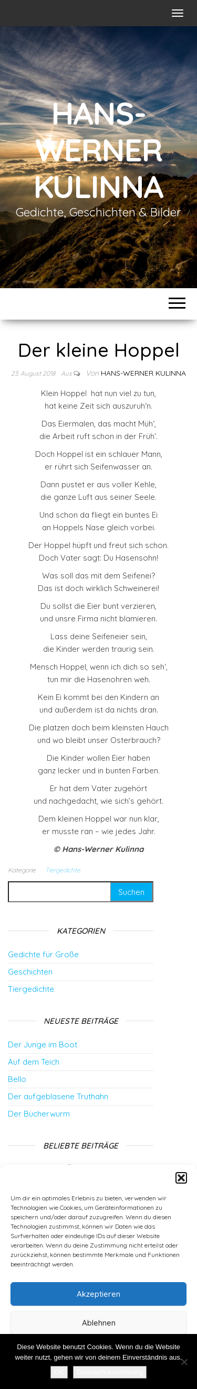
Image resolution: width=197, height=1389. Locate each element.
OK (59, 1372)
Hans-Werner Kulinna (99, 149)
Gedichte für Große (43, 954)
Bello (17, 1079)
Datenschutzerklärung (110, 1372)
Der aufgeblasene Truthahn (58, 1096)
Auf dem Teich (33, 1062)
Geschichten (30, 972)
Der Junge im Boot (42, 1044)
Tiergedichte (62, 870)
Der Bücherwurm (39, 1114)
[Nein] (184, 1362)
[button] (181, 1178)
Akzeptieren (98, 1294)
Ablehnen (99, 1323)
